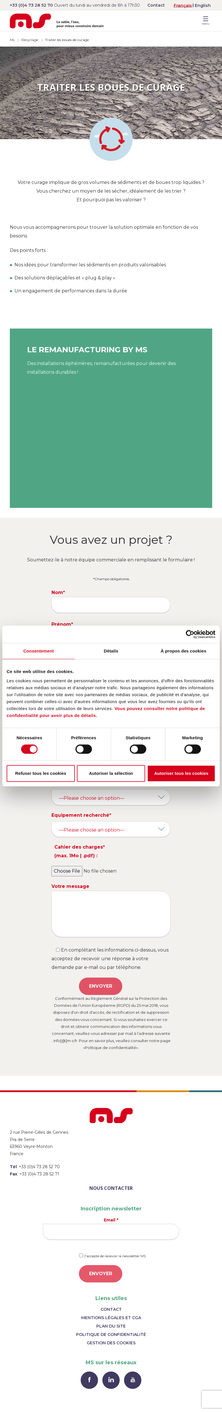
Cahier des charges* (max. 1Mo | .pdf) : (79, 851)
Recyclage (29, 40)
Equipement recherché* (81, 815)
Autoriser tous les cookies (181, 773)
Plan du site (111, 1326)
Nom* (111, 601)
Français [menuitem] (183, 5)
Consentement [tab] (38, 650)
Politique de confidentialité (111, 1334)
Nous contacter (111, 1188)
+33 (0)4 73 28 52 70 (31, 5)
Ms (12, 40)
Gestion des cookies (111, 1342)
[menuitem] (182, 5)
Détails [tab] (111, 650)
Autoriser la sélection (111, 773)
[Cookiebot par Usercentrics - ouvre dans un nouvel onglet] (190, 634)
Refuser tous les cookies (40, 773)
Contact (156, 5)
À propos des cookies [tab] (183, 650)
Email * (111, 1228)
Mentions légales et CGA (111, 1317)
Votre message (111, 910)
